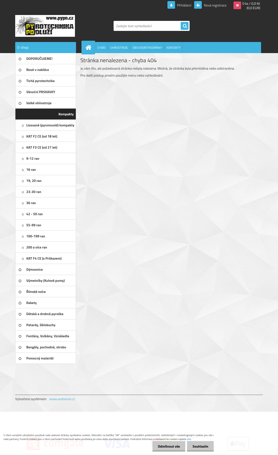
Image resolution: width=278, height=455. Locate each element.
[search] (185, 26)
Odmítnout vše (169, 446)
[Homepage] (90, 47)
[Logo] (45, 26)
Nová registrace (215, 5)
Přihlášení (184, 5)
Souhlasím (200, 446)
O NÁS (102, 47)
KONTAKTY (173, 47)
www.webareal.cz (62, 398)
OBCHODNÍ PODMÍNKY (147, 47)
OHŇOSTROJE (119, 47)
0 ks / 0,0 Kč (251, 3)
